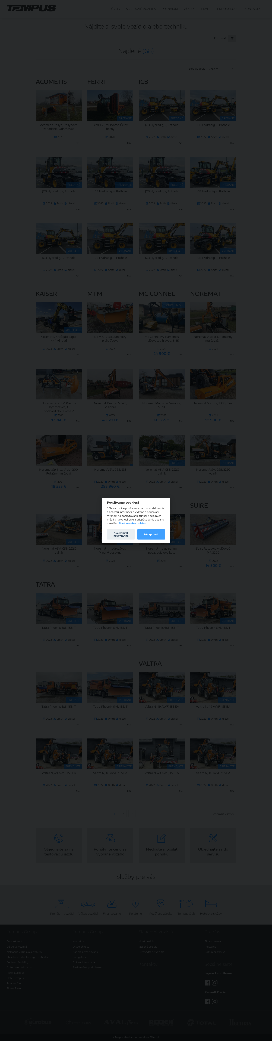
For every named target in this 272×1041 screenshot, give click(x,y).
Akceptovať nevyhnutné (120, 534)
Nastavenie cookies (132, 523)
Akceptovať (151, 534)
